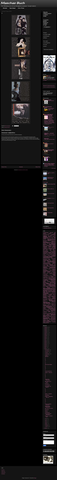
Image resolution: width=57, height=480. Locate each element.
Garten (54, 256)
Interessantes (53, 266)
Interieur (45, 267)
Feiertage (53, 252)
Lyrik (44, 281)
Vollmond (44, 313)
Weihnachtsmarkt (46, 315)
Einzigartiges (45, 250)
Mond (44, 286)
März (46, 423)
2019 (45, 336)
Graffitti (44, 260)
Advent (51, 235)
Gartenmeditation (46, 258)
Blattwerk (46, 356)
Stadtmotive (46, 305)
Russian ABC (46, 296)
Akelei (54, 235)
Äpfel (50, 238)
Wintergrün (53, 316)
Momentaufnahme (46, 285)
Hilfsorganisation (45, 264)
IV (45, 360)
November (50, 290)
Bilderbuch (53, 241)
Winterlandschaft (46, 317)
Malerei (48, 281)
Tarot (54, 307)
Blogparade (53, 243)
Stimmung (53, 305)
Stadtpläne (47, 395)
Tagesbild (49, 307)
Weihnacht (53, 314)
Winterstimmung (46, 318)
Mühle (44, 287)
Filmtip (52, 253)
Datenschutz (3, 472)
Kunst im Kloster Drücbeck (48, 404)
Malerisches (53, 281)
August (46, 355)
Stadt (49, 304)
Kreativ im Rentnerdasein (49, 149)
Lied (52, 276)
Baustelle (44, 241)
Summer (54, 306)
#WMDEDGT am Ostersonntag (50, 178)
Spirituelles (46, 302)
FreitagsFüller (49, 212)
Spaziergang (45, 301)
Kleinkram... (47, 409)
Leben (54, 274)
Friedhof (53, 255)
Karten (49, 269)
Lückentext (52, 280)
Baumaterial (45, 240)
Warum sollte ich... (50, 188)
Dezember (47, 349)
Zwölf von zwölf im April (50, 173)
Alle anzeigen (53, 168)
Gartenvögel (53, 258)
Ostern (54, 290)
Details (50, 248)
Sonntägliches (52, 300)
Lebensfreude (45, 275)
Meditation (48, 283)
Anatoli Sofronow (48, 371)
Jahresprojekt (52, 267)
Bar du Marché (50, 143)
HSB (47, 265)
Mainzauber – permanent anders (49, 133)
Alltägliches (45, 237)
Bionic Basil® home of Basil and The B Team (48, 115)
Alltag (45, 236)
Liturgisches (51, 279)
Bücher (44, 245)
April (46, 422)
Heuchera (53, 263)
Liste (44, 277)
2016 (45, 340)
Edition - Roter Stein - (50, 249)
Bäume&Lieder (53, 240)
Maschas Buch (13, 3)
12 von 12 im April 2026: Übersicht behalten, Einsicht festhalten (49, 165)
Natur (54, 288)
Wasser (48, 314)
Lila (54, 276)
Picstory (45, 293)
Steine (50, 305)
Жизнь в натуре (46, 126)
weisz (51, 315)
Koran (44, 272)
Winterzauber (53, 318)
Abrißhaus (53, 234)
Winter (44, 316)
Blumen (45, 244)
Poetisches (53, 293)
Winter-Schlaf (49, 316)
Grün (50, 260)
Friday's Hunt (46, 255)
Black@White (46, 242)
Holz (54, 264)
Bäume (49, 240)
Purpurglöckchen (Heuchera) (48, 414)
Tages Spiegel (12, 8)
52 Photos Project (49, 233)
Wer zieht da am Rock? (48, 382)
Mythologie (53, 287)
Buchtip (54, 245)
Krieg (54, 272)
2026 (45, 327)
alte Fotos (51, 237)
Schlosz (53, 297)
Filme (49, 253)
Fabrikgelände (53, 251)
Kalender (44, 269)
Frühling (50, 256)
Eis (50, 250)
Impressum (3, 471)
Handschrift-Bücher (46, 262)
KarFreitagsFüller (50, 207)
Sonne (44, 300)
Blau (52, 242)
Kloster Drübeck (46, 271)
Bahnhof (44, 239)
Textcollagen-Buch (51, 308)
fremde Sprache (52, 254)
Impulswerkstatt (52, 265)
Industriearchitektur (46, 266)
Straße (44, 306)
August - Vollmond (48, 372)
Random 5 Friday (47, 294)
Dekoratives (45, 248)
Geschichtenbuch (46, 259)
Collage (53, 246)
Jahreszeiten (45, 268)
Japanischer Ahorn (52, 268)
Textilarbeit (45, 309)
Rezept (54, 295)
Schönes (53, 298)
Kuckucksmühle (45, 273)
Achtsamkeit (45, 235)
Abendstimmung (46, 234)
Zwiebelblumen (46, 322)
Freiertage (47, 254)
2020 (45, 335)
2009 (45, 428)
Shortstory (45, 299)
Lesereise (50, 275)
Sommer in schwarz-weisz (49, 416)
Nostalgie (45, 290)
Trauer (48, 310)
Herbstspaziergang (46, 263)
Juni (46, 419)
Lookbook (45, 280)
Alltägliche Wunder (51, 236)
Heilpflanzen (47, 412)
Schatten (45, 297)
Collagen (45, 247)
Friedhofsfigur (46, 256)
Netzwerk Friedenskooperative (49, 85)
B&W (54, 238)
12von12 (51, 232)
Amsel (48, 238)
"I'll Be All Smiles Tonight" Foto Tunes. (51, 109)
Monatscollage (52, 285)
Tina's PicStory (52, 309)
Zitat (44, 321)
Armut (52, 238)
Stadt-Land (53, 304)
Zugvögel (53, 321)
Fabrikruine (45, 252)
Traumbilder (53, 310)
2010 (45, 348)
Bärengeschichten (51, 239)
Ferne (47, 253)
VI (45, 363)
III (45, 359)
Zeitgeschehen (46, 320)
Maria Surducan (51, 100)
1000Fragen (45, 232)
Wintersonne (53, 317)
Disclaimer (3, 473)
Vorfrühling (49, 313)
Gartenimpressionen (47, 257)
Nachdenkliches (48, 288)
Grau (48, 260)
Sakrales (53, 296)
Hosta (44, 265)
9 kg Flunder (47, 384)
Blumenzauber (52, 244)
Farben (49, 252)
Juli (46, 418)
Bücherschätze (49, 245)
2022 (45, 332)
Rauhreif (54, 294)
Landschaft (45, 274)
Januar (46, 426)
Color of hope (21, 8)
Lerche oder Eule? (50, 193)
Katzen (53, 269)
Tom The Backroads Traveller (48, 107)
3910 (49, 157)
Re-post (44, 295)
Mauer (44, 283)
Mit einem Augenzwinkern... (49, 284)
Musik (48, 287)
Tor (43, 310)
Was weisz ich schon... (49, 408)
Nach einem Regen (48, 364)
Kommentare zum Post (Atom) (23, 169)
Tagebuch (44, 307)
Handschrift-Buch (7, 127)
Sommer (50, 299)
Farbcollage (50, 150)
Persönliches (48, 291)
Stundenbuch (49, 306)
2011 (45, 347)
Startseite (5, 8)
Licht (54, 275)
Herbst (53, 262)
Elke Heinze (46, 138)
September (47, 353)
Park (44, 291)
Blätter (50, 242)
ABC (54, 233)
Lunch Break (46, 156)
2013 (45, 344)
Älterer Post (38, 166)
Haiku (44, 261)
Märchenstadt (46, 282)
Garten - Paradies (48, 393)
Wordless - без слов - (51, 198)
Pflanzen (53, 291)
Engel (54, 250)
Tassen (44, 308)
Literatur (53, 277)
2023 (45, 331)
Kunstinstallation (52, 273)
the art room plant (47, 99)
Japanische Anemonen (47, 379)
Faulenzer (47, 383)
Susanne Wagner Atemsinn (49, 163)
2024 (45, 329)
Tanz (52, 307)
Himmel (51, 264)
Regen (50, 295)
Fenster (44, 253)
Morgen (47, 286)
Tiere (48, 309)
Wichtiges (53, 315)
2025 (45, 328)
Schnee (49, 298)
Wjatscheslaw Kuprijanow (47, 406)
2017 (45, 339)
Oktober (46, 352)
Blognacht (48, 243)
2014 (45, 343)
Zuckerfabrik (49, 321)
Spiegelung (53, 301)
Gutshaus (53, 260)
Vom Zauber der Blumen (48, 386)
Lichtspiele (45, 276)
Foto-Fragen (45, 182)
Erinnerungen (45, 251)
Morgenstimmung (52, 286)
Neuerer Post (4, 166)
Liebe (49, 276)
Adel (48, 235)
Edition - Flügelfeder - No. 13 (49, 397)
